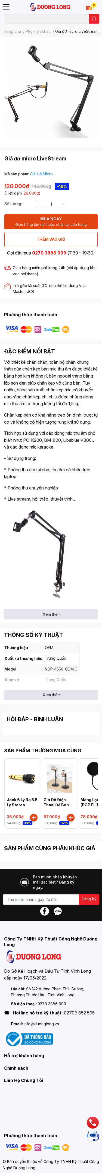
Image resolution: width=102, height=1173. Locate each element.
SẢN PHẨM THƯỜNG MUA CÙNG (42, 750)
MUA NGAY (51, 222)
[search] (94, 19)
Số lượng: (13, 203)
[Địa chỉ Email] (51, 899)
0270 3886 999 (49, 253)
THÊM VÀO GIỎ (51, 239)
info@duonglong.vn (41, 1023)
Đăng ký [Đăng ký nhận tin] (89, 899)
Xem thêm (52, 614)
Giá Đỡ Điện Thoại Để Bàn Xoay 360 (56, 805)
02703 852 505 (79, 1013)
